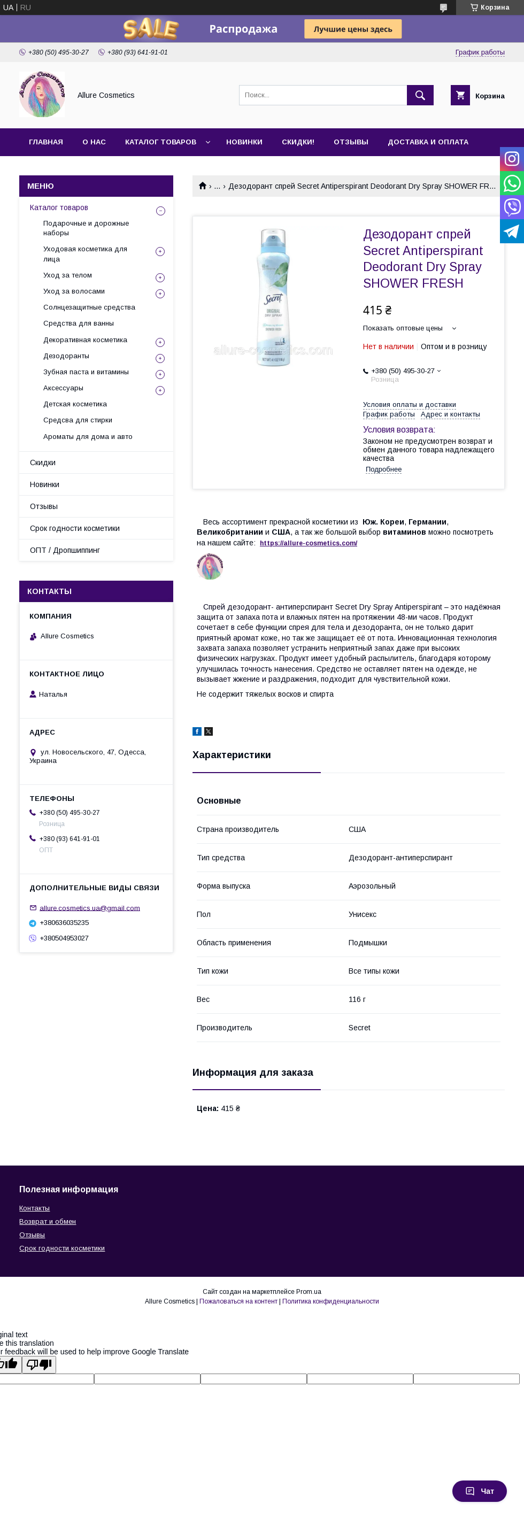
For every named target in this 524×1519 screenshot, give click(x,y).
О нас (94, 142)
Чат (479, 1491)
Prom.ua (308, 1292)
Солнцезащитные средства (89, 307)
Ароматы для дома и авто (88, 437)
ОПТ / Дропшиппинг (65, 550)
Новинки (244, 142)
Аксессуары (63, 388)
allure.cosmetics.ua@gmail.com (90, 908)
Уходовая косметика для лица (85, 254)
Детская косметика (75, 404)
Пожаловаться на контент (238, 1301)
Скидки (43, 462)
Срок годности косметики (75, 528)
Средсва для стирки (77, 420)
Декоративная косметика (85, 340)
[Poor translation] (39, 1365)
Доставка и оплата (428, 142)
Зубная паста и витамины (86, 372)
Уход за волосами (74, 291)
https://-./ (308, 543)
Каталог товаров (160, 142)
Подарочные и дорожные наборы (86, 228)
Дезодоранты (66, 356)
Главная (46, 142)
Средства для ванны (78, 323)
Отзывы (351, 142)
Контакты (34, 1208)
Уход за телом (67, 275)
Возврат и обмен (47, 1221)
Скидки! (298, 142)
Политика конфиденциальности (330, 1301)
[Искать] (420, 95)
